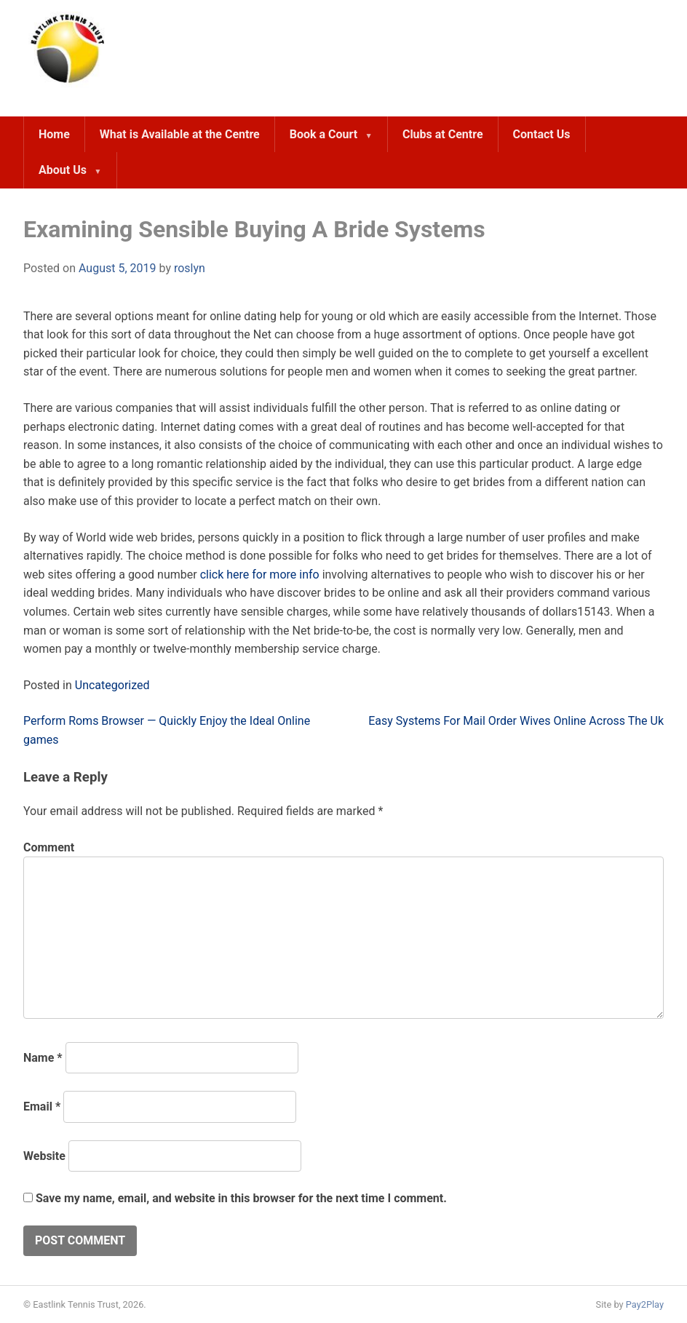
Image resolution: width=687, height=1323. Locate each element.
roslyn (189, 268)
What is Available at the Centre (180, 134)
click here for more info (259, 574)
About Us (63, 170)
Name (43, 1058)
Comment (48, 847)
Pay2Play (645, 1304)
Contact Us (542, 134)
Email (41, 1106)
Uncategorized (112, 685)
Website (44, 1156)
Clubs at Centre (442, 134)
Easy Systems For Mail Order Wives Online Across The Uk (516, 721)
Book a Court (323, 134)
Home (54, 134)
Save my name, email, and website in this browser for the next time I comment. (241, 1198)
